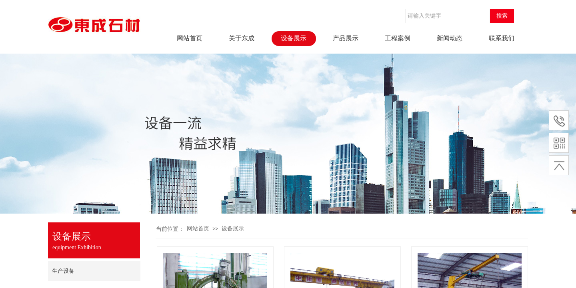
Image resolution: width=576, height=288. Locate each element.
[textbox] (447, 16)
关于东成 (241, 38)
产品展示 (345, 38)
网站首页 (189, 38)
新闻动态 (449, 38)
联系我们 (501, 38)
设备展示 (293, 38)
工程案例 (397, 38)
